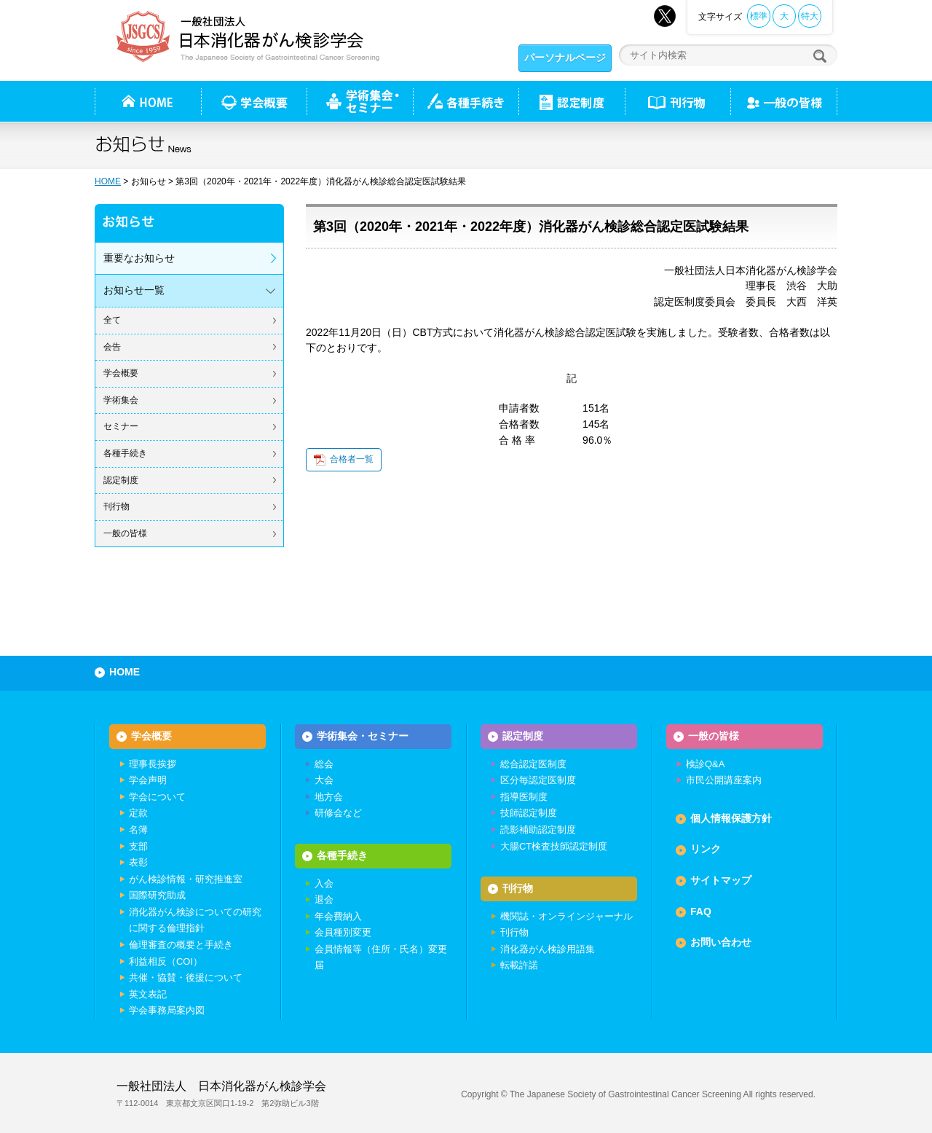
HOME (108, 181)
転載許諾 (519, 965)
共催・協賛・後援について (185, 977)
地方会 (329, 796)
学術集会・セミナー (362, 736)
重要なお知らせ (139, 258)
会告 (112, 347)
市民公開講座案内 (724, 780)
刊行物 (677, 101)
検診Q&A (705, 763)
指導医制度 (524, 796)
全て (112, 320)
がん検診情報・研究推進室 (185, 879)
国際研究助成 (157, 895)
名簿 (138, 829)
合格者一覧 (352, 459)
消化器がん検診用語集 (547, 949)
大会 (324, 780)
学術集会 (120, 400)
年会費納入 (338, 916)
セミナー (120, 426)
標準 (758, 16)
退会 (324, 899)
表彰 (138, 862)
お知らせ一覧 (134, 290)
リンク (705, 849)
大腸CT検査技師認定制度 (553, 846)
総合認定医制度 (533, 763)
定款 (138, 812)
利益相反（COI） (165, 961)
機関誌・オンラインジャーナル (566, 916)
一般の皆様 (125, 533)
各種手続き (465, 101)
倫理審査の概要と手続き (181, 944)
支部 (138, 846)
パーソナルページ (565, 57)
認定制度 (571, 101)
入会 (324, 883)
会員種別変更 (343, 932)
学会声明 (148, 780)
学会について (157, 796)
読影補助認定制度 (538, 829)
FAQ (700, 911)
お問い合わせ (720, 942)
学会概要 (120, 373)
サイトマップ (720, 880)
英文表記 (148, 994)
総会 (324, 763)
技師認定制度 (528, 812)
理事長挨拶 (152, 763)
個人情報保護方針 (731, 818)
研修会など (338, 812)
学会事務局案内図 (167, 1010)
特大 (809, 16)
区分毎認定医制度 (538, 780)
